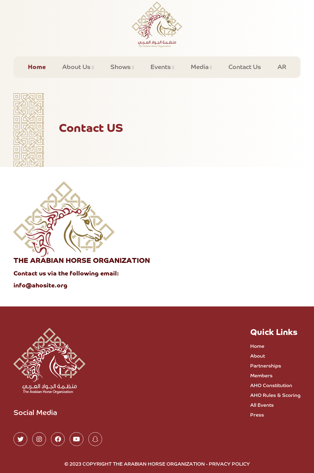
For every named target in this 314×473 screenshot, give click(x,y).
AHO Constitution (271, 385)
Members (261, 376)
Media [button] (200, 67)
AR (282, 67)
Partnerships (265, 366)
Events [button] (161, 67)
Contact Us (244, 67)
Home (37, 67)
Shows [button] (121, 67)
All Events (262, 405)
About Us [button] (77, 67)
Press (257, 415)
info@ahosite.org (40, 286)
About (257, 356)
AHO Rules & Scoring (275, 395)
